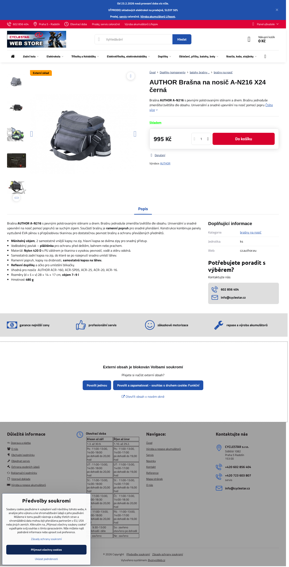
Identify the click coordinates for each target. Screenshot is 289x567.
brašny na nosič (250, 232)
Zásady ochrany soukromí (167, 554)
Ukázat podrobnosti (46, 559)
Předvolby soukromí (138, 554)
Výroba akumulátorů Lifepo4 (157, 16)
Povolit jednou (97, 385)
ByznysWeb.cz (156, 560)
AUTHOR (165, 163)
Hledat (182, 39)
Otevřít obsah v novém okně (143, 396)
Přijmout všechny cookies (46, 549)
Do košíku (243, 139)
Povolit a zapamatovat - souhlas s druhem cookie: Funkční (158, 385)
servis (123, 16)
